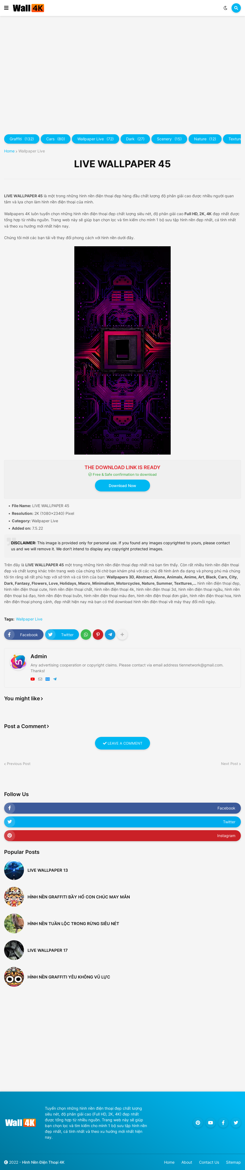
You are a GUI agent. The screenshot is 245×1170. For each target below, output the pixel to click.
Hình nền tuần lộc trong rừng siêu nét (73, 923)
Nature (205, 139)
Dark (135, 139)
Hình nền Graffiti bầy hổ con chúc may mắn (79, 897)
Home (9, 151)
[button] (6, 8)
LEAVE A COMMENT (122, 743)
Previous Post (19, 763)
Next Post (229, 763)
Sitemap (233, 1162)
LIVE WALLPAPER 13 (48, 870)
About (186, 1162)
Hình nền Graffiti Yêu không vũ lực (69, 977)
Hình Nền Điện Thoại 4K (43, 1162)
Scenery (169, 139)
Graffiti (22, 139)
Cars (55, 139)
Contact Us (209, 1162)
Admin (39, 656)
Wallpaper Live (95, 139)
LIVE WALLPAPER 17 (48, 950)
